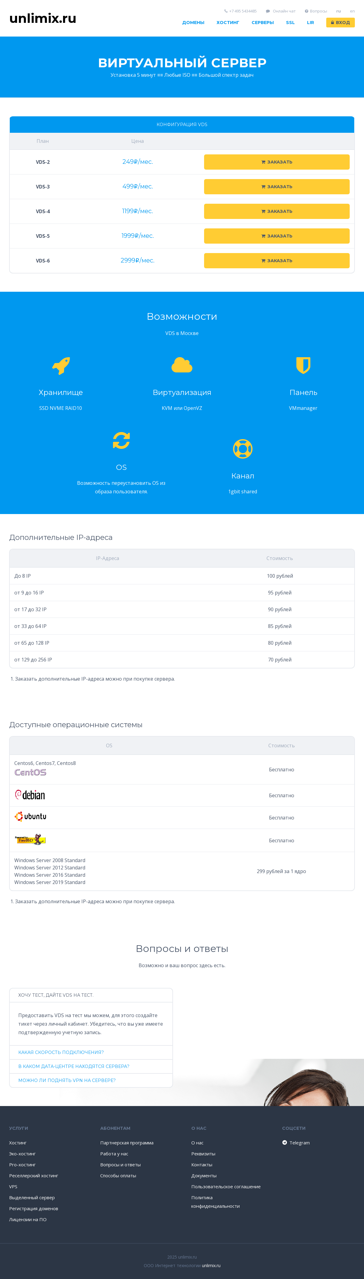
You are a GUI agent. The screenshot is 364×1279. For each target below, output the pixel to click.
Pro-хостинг (22, 1164)
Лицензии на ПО (28, 1219)
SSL (290, 22)
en (352, 11)
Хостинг (228, 22)
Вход (340, 22)
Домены (193, 22)
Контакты (201, 1164)
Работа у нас (114, 1153)
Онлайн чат (281, 11)
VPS (13, 1186)
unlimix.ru (211, 1265)
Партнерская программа (127, 1143)
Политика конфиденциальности (215, 1201)
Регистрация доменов (33, 1208)
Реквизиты (203, 1153)
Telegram (295, 1142)
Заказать (276, 162)
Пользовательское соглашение (226, 1186)
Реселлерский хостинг (33, 1175)
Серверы (263, 22)
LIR (310, 22)
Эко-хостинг (22, 1153)
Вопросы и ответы (120, 1164)
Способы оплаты (118, 1175)
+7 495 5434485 (240, 11)
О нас (197, 1143)
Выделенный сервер (32, 1197)
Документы (204, 1175)
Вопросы (316, 11)
